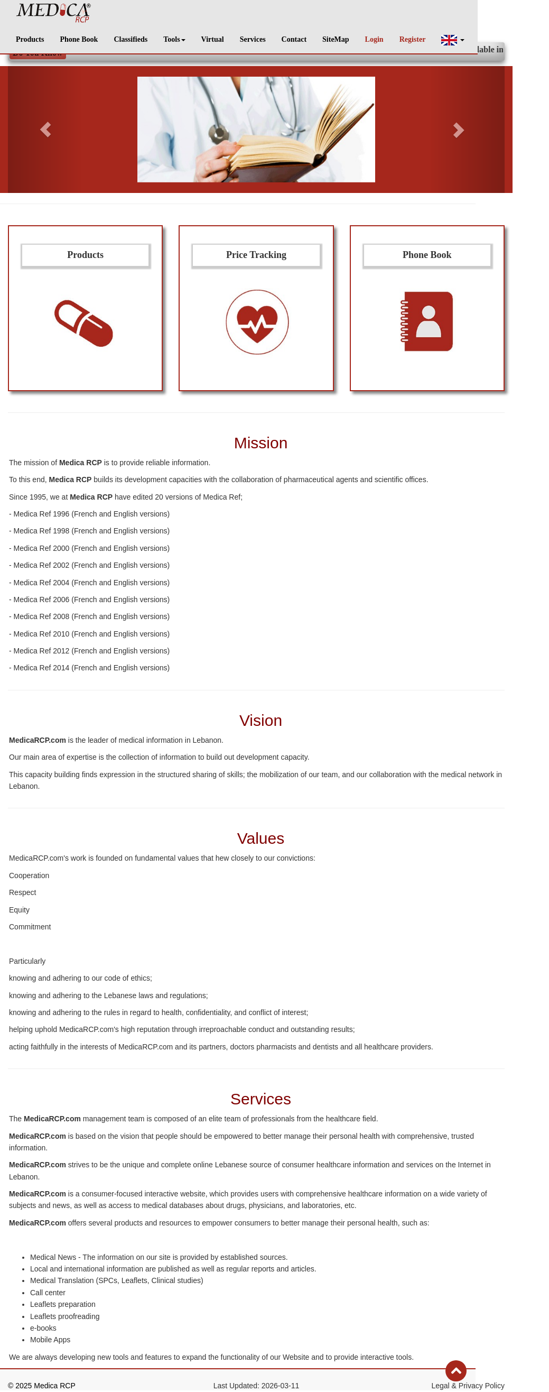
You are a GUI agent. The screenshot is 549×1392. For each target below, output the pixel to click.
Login (374, 39)
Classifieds (130, 39)
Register (412, 39)
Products (30, 39)
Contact (294, 39)
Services (253, 39)
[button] (452, 39)
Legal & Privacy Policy (468, 1385)
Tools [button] (174, 39)
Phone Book (79, 39)
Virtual (212, 39)
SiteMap (335, 39)
